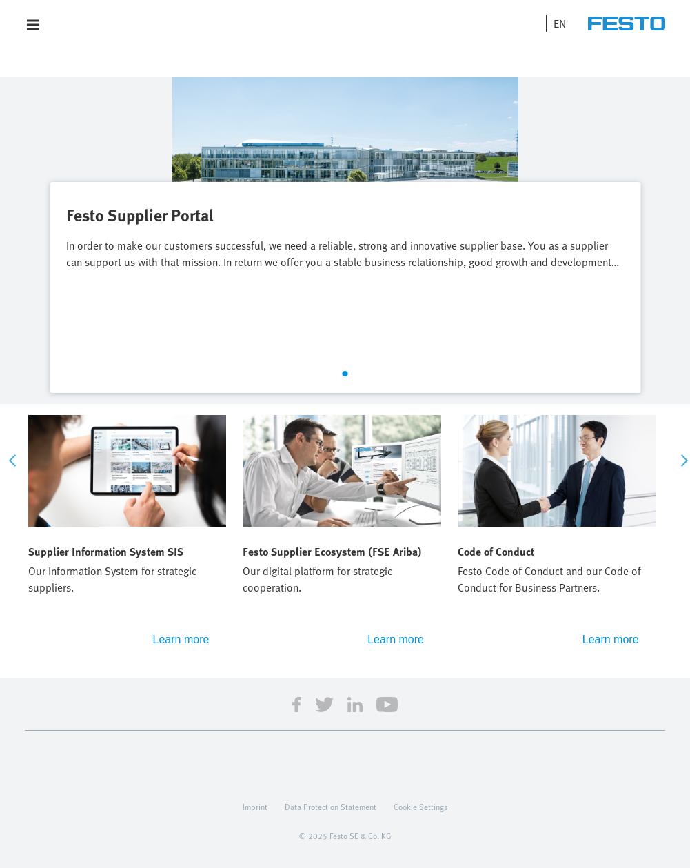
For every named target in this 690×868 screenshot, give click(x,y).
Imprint (255, 806)
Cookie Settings (420, 806)
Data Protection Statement (330, 806)
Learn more (181, 639)
